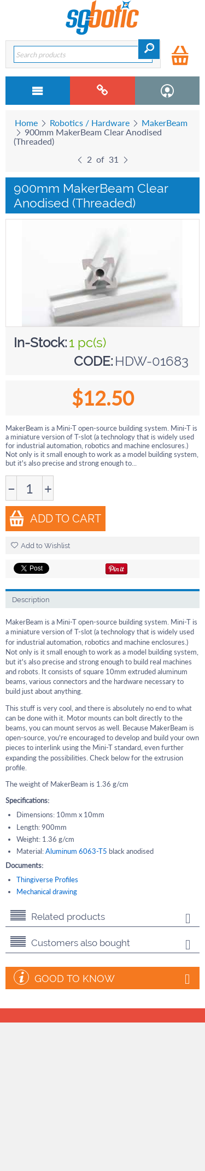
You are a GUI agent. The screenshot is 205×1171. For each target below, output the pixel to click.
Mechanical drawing (46, 891)
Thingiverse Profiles (47, 879)
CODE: (93, 361)
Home (26, 122)
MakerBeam (165, 122)
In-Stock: (40, 342)
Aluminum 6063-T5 (76, 851)
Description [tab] (31, 600)
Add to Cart (55, 518)
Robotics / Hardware (90, 122)
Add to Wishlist (40, 546)
